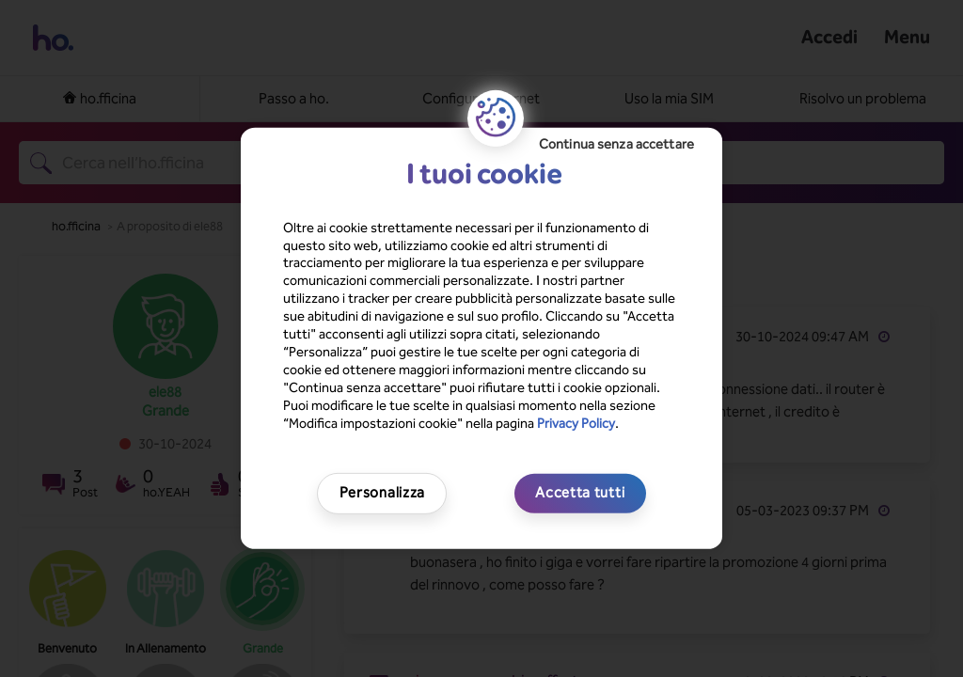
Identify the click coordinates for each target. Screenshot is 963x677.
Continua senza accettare (616, 144)
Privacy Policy (576, 423)
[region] (481, 338)
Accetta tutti (579, 492)
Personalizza (382, 492)
